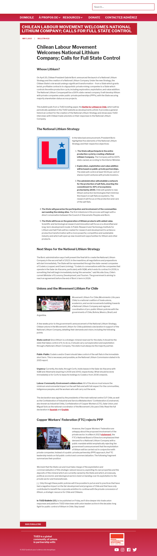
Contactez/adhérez (121, 17)
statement (106, 434)
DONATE (94, 17)
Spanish (53, 409)
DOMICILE (27, 17)
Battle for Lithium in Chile (94, 107)
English (65, 409)
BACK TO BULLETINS (33, 524)
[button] (48, 17)
